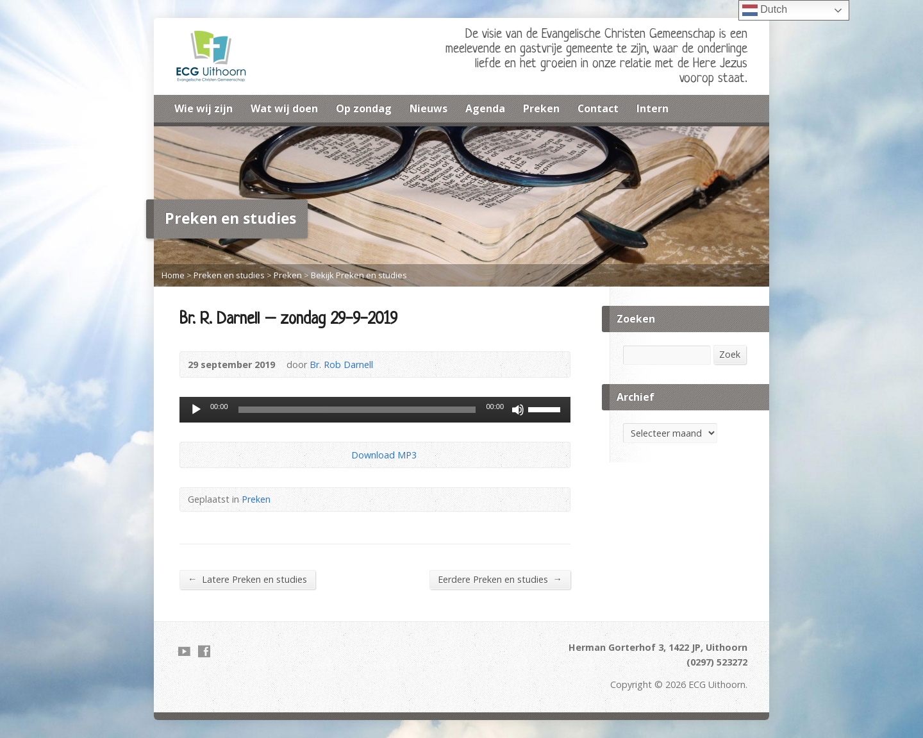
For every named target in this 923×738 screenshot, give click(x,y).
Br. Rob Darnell (341, 364)
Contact (598, 108)
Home (173, 275)
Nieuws (428, 108)
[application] (374, 410)
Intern (652, 108)
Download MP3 (384, 455)
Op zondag (364, 108)
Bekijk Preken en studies (359, 275)
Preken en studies (229, 275)
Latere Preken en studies (247, 579)
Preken (541, 108)
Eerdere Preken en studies (500, 579)
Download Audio (340, 455)
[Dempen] (517, 409)
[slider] (357, 410)
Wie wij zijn (203, 108)
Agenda (485, 108)
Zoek (729, 354)
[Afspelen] (196, 409)
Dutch (764, 10)
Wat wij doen (284, 108)
